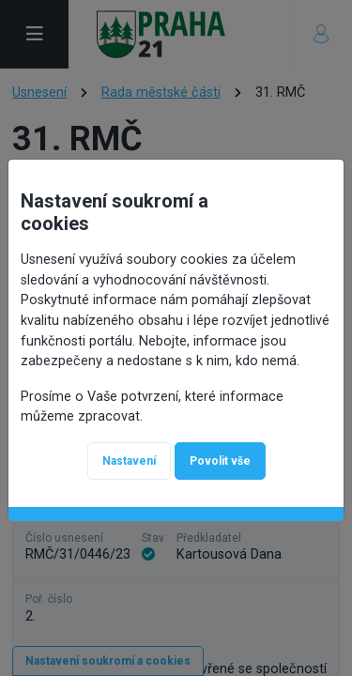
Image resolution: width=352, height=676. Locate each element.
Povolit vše (220, 460)
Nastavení (129, 460)
